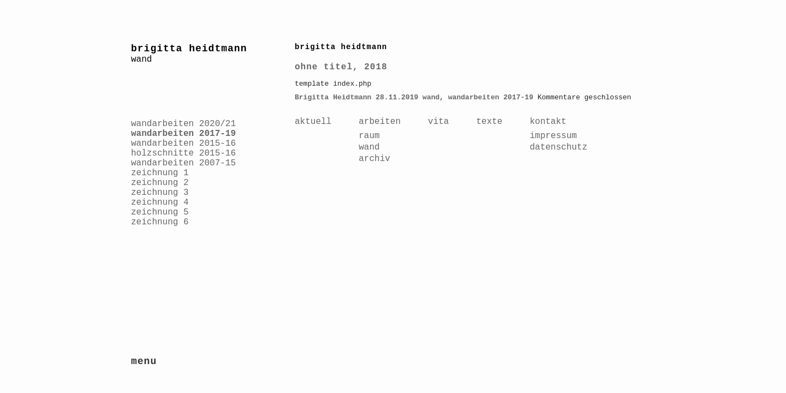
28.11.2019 (397, 97)
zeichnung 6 (160, 222)
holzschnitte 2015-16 (183, 153)
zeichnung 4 (160, 202)
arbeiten (380, 122)
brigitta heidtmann (189, 48)
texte (489, 122)
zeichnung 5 (160, 212)
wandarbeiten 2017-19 (183, 134)
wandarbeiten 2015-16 (183, 143)
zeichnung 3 (160, 193)
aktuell (313, 122)
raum (369, 136)
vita (438, 122)
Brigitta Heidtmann (333, 97)
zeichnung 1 (160, 173)
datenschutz (558, 147)
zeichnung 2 (160, 183)
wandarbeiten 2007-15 (183, 163)
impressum (552, 136)
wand (430, 97)
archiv (374, 159)
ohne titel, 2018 (341, 67)
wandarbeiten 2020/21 (183, 124)
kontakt (547, 122)
